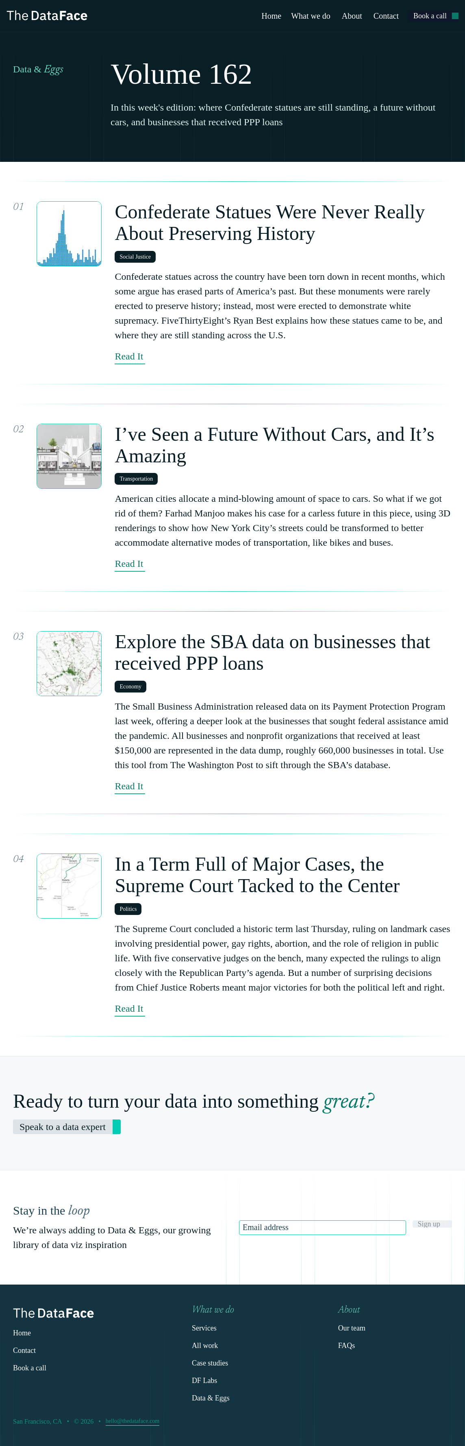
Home (271, 15)
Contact (386, 15)
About (352, 15)
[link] (433, 16)
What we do (310, 15)
